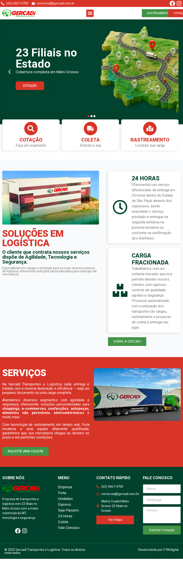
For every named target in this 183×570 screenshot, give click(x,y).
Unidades (65, 499)
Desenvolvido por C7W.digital (158, 550)
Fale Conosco (69, 528)
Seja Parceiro (68, 511)
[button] (90, 13)
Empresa (65, 487)
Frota (62, 493)
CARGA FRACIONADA (150, 259)
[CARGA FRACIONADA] (120, 290)
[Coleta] (90, 129)
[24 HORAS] (120, 207)
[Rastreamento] (150, 129)
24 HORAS (145, 178)
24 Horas (65, 516)
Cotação (30, 140)
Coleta (90, 140)
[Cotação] (31, 129)
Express (64, 505)
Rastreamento (150, 140)
